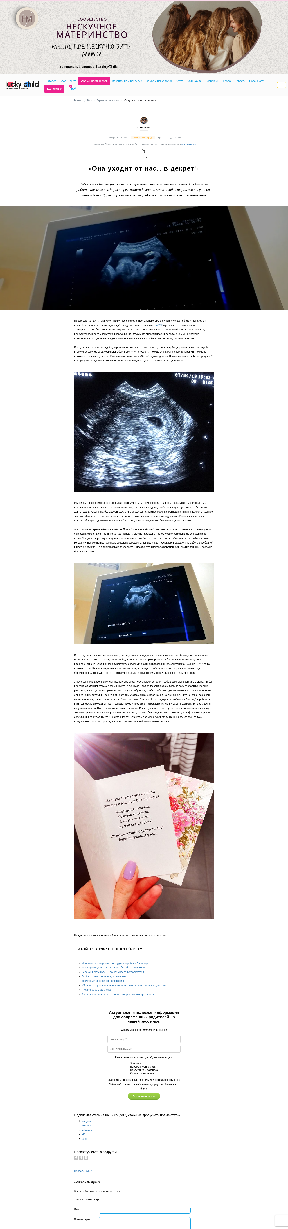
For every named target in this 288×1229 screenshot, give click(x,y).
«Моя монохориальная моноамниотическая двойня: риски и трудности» (124, 985)
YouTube (86, 1125)
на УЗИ (159, 325)
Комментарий (82, 1219)
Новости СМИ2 (83, 1171)
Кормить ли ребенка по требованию (103, 980)
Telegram (86, 1121)
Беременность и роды (144, 1066)
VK (83, 1134)
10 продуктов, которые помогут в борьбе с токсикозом (113, 967)
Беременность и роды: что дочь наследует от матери (113, 972)
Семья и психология (144, 1073)
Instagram (87, 1130)
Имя (76, 1209)
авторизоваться (188, 144)
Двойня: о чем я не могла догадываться (105, 976)
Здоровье (144, 1063)
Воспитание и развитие (144, 1070)
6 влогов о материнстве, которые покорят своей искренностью (118, 994)
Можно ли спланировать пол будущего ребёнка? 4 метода (116, 963)
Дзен (84, 1138)
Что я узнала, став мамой (96, 989)
